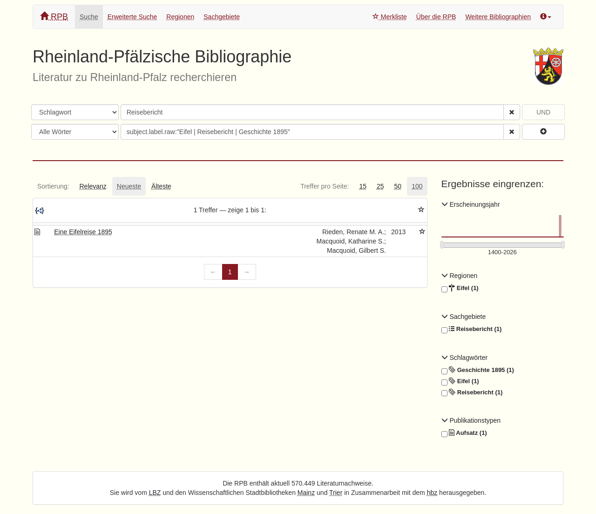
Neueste (129, 186)
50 (398, 186)
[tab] (53, 186)
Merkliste (389, 16)
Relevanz (92, 186)
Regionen (180, 16)
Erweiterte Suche (132, 16)
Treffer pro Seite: (324, 186)
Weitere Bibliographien (498, 16)
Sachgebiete (221, 16)
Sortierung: (53, 186)
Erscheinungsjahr (470, 204)
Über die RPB (436, 16)
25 (380, 186)
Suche (89, 16)
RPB (54, 16)
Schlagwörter (464, 357)
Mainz (306, 492)
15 (362, 186)
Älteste (161, 186)
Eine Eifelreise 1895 (83, 232)
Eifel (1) (460, 288)
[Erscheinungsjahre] (502, 252)
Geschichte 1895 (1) (477, 370)
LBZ (155, 492)
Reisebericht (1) (471, 329)
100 (417, 186)
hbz (432, 492)
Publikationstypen (471, 420)
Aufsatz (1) (464, 433)
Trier (335, 492)
